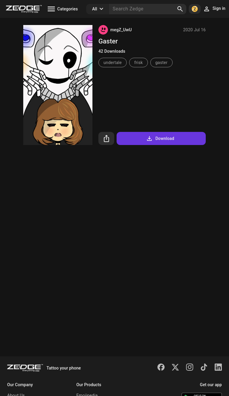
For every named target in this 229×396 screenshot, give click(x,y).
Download (160, 138)
